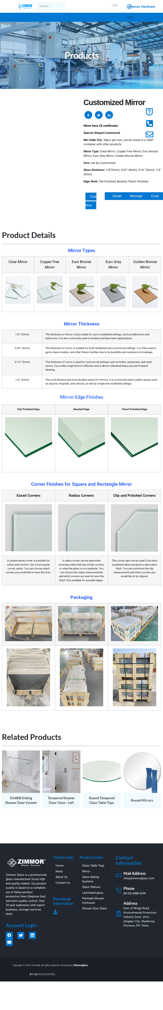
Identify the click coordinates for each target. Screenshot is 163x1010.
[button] (117, 196)
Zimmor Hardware (142, 6)
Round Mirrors (142, 800)
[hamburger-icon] (115, 5)
